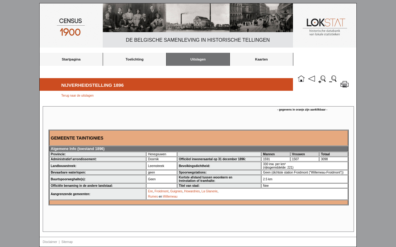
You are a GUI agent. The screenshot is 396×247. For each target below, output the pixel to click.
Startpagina (71, 59)
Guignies (176, 191)
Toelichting (135, 59)
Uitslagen (198, 59)
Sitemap (67, 242)
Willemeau (170, 196)
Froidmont (162, 191)
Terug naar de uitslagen (77, 95)
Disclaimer (50, 242)
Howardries (192, 191)
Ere (150, 191)
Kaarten (261, 59)
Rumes (153, 196)
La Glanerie (209, 191)
